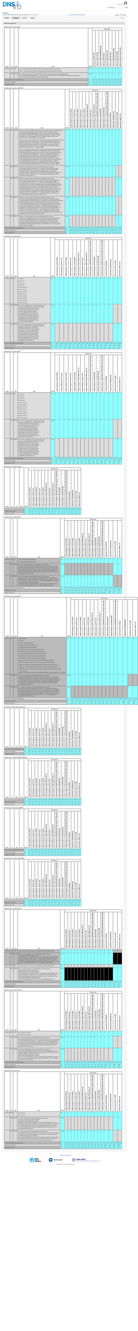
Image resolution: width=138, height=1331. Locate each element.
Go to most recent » (34, 14)
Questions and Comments (65, 1155)
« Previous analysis (72, 14)
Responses (16, 18)
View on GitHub (122, 4)
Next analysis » (82, 14)
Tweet (122, 18)
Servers (25, 18)
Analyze (33, 18)
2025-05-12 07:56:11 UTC (13, 14)
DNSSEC (7, 18)
